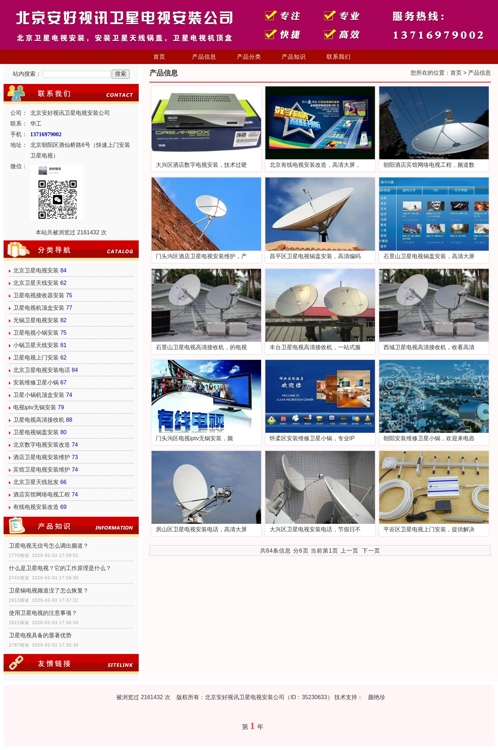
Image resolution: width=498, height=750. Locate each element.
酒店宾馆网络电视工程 (41, 494)
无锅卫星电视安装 (36, 320)
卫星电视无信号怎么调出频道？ (49, 546)
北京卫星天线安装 (36, 283)
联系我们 (339, 57)
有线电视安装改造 (36, 507)
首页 (159, 57)
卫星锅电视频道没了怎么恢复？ (49, 590)
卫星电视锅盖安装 (36, 432)
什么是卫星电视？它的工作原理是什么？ (60, 568)
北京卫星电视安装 (36, 270)
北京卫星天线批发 (36, 482)
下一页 (371, 551)
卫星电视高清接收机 (38, 420)
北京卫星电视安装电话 (41, 370)
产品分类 (249, 57)
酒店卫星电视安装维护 (41, 457)
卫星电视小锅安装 (36, 333)
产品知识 (294, 57)
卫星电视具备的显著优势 (40, 635)
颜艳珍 (376, 697)
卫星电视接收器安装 (38, 295)
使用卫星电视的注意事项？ (43, 613)
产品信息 (204, 57)
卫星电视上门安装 (36, 358)
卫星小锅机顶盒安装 (38, 395)
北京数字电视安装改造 (41, 445)
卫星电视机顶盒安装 (38, 308)
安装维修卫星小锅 (36, 382)
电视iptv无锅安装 (34, 407)
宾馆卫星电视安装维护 (41, 470)
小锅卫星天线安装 (36, 345)
